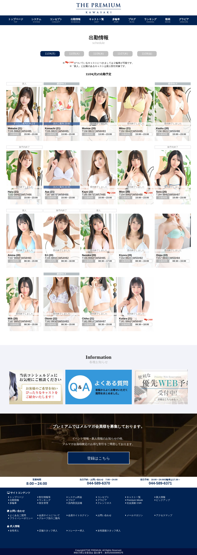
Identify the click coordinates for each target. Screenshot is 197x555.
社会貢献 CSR (134, 503)
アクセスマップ (164, 515)
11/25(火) (74, 53)
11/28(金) (147, 53)
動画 (167, 20)
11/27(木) (123, 53)
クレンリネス (104, 503)
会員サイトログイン (78, 515)
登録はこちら (98, 458)
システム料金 (75, 497)
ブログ (132, 20)
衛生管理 (43, 503)
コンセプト (56, 20)
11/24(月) (50, 53)
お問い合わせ (104, 515)
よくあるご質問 (18, 515)
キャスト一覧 (96, 20)
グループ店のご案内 (49, 518)
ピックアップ (163, 500)
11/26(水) (98, 53)
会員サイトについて (49, 515)
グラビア (184, 20)
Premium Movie (135, 500)
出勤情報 (75, 20)
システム (36, 20)
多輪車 (116, 20)
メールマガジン (135, 515)
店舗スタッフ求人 (48, 530)
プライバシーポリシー (21, 518)
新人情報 (160, 497)
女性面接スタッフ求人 (109, 530)
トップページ (15, 20)
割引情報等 (45, 497)
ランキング (150, 20)
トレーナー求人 (76, 530)
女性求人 (14, 530)
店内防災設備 (75, 503)
